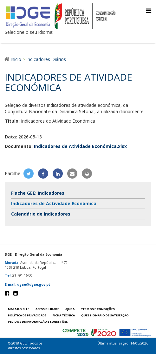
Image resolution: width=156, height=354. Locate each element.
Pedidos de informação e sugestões (38, 322)
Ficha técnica (64, 315)
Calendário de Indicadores (40, 214)
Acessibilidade (47, 309)
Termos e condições (98, 309)
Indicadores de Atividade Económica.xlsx (80, 146)
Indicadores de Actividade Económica (53, 203)
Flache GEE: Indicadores (37, 193)
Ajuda (70, 309)
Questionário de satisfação (105, 315)
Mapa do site (18, 309)
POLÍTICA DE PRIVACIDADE (27, 315)
